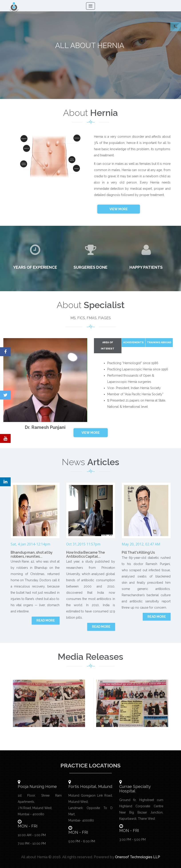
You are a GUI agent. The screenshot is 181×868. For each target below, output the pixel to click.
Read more (45, 620)
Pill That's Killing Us (138, 553)
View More (118, 209)
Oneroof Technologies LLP (137, 857)
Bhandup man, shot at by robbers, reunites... (32, 554)
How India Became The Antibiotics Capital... (85, 554)
